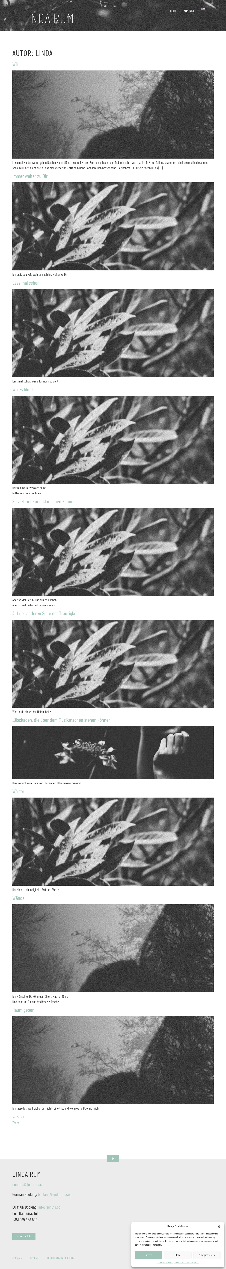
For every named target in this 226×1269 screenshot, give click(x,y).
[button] (219, 1226)
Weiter (18, 1122)
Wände (18, 898)
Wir (15, 64)
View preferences (207, 1255)
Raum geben (23, 1010)
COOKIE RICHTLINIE (165, 1262)
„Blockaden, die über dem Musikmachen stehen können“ (62, 720)
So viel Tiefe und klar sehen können (44, 501)
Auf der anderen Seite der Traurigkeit (45, 613)
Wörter (18, 791)
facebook (34, 1258)
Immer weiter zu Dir (30, 176)
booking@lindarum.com (55, 1195)
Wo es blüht (22, 389)
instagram (17, 1258)
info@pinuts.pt (49, 1207)
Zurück (18, 1117)
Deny (178, 1255)
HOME (173, 11)
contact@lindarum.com (29, 1185)
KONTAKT (189, 11)
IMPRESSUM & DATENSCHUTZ (186, 1262)
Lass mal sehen (26, 283)
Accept (149, 1255)
